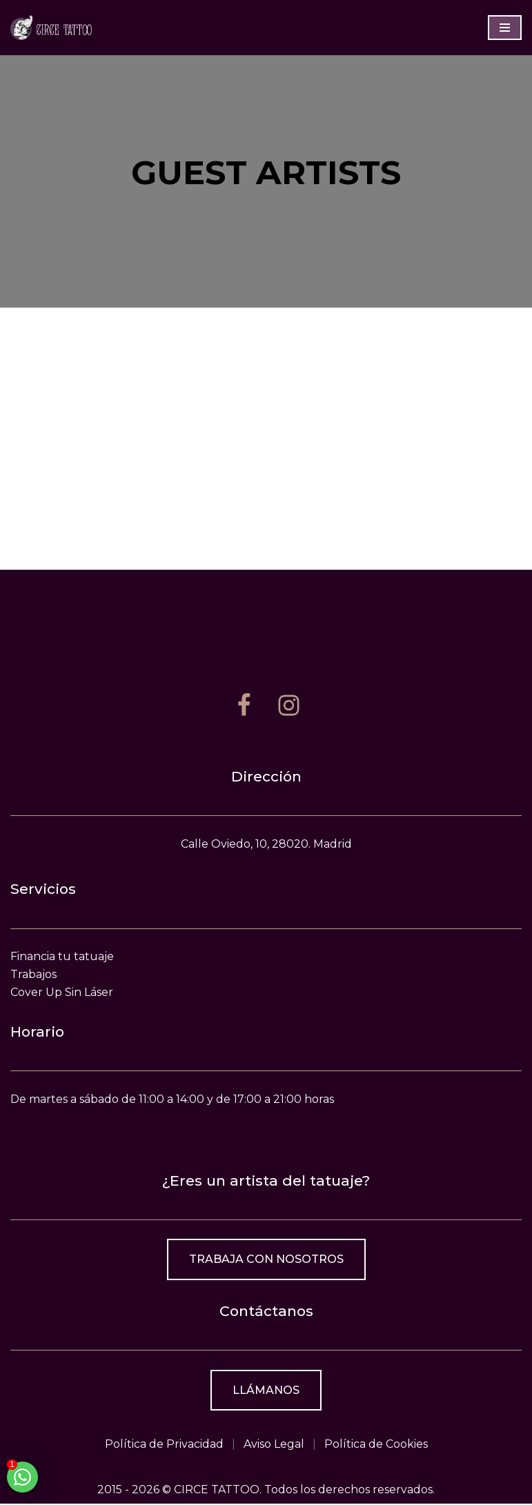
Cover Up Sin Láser (61, 992)
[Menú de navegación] (505, 27)
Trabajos (33, 974)
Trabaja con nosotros (266, 1260)
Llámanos (266, 1390)
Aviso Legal (274, 1445)
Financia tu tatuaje (62, 957)
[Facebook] (243, 705)
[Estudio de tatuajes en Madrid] (51, 27)
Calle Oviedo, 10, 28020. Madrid (266, 844)
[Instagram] (288, 705)
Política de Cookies (376, 1445)
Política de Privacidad (164, 1445)
